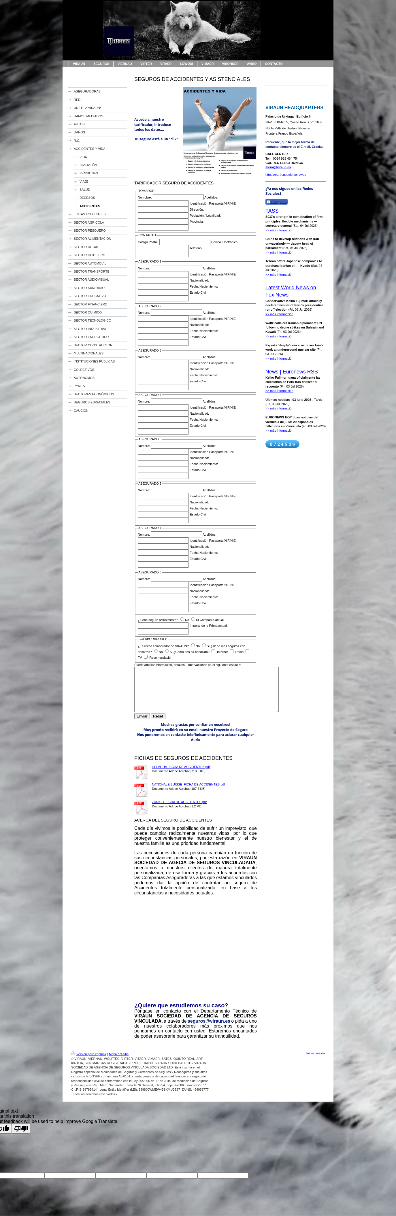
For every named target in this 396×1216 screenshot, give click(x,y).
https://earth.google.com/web (285, 174)
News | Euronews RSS (291, 372)
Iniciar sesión (315, 1062)
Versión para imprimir (88, 1062)
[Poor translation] (21, 1137)
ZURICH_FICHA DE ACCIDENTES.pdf (179, 810)
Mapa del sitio (119, 1062)
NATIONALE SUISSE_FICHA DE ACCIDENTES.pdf (188, 793)
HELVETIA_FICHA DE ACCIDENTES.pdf (181, 775)
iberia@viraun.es (278, 167)
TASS (272, 211)
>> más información (279, 230)
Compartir (276, 202)
